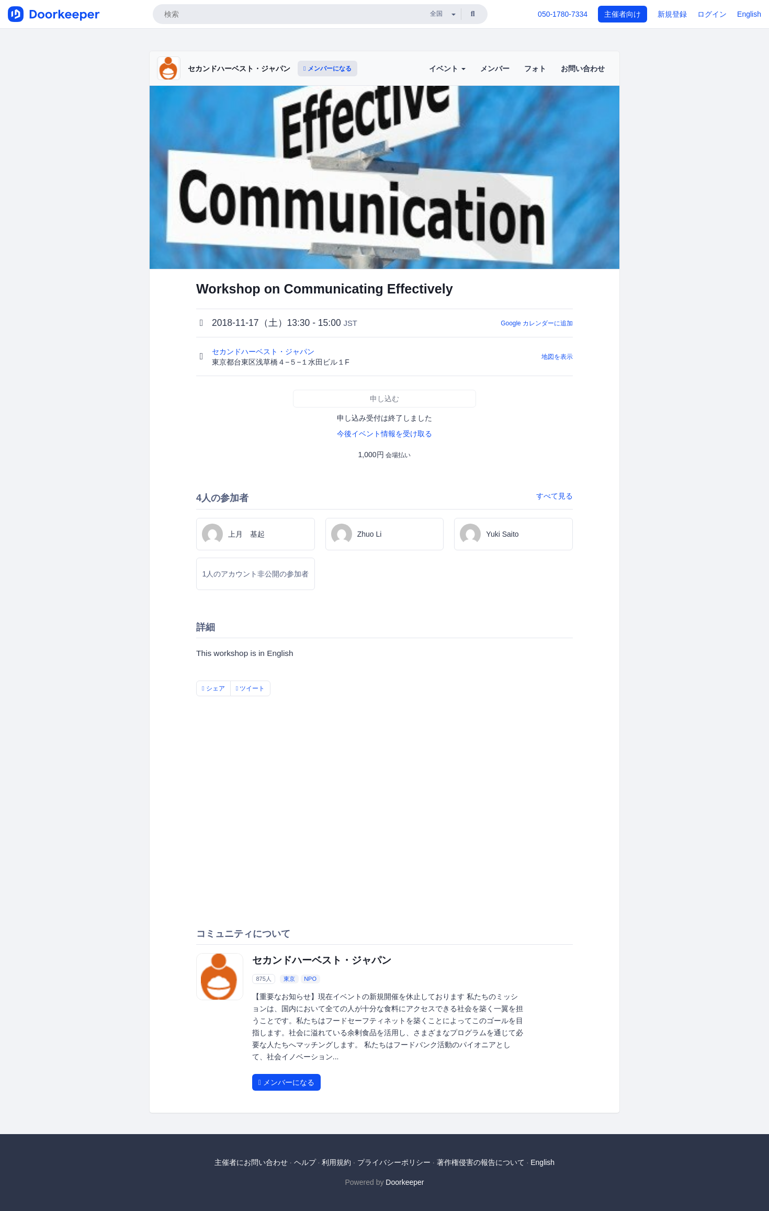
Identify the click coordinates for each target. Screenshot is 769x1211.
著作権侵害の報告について (481, 1162)
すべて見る (554, 496)
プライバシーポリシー (394, 1162)
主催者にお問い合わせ (251, 1162)
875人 (263, 979)
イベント (447, 68)
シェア (213, 688)
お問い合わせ (583, 68)
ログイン (712, 14)
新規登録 (672, 14)
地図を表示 (557, 356)
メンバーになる (327, 68)
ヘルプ (305, 1162)
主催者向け (622, 14)
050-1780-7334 (562, 14)
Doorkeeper (405, 1182)
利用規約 (336, 1162)
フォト (535, 68)
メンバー (495, 68)
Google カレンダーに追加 (537, 323)
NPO (310, 979)
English (749, 14)
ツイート (250, 688)
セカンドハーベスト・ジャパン (239, 68)
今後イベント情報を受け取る (384, 433)
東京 (289, 979)
